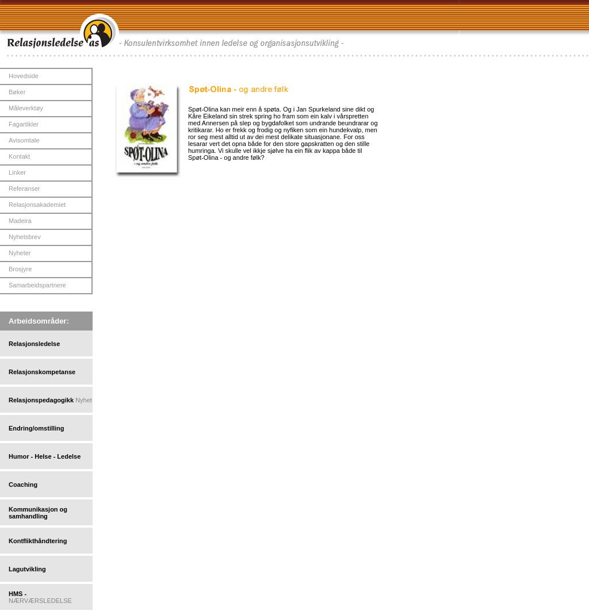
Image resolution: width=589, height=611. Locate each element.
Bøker (17, 92)
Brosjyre (20, 269)
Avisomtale (24, 140)
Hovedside (24, 75)
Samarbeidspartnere (37, 285)
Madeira (20, 220)
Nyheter (20, 252)
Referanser (24, 188)
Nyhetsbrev (25, 236)
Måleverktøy (26, 108)
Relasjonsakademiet (37, 204)
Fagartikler (24, 124)
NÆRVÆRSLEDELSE (40, 600)
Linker (17, 172)
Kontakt (19, 156)
